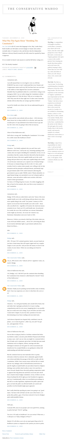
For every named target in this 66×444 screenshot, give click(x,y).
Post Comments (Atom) (16, 438)
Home (31, 434)
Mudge (9, 145)
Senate (20, 69)
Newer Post (5, 434)
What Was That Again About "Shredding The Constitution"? (20, 42)
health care (12, 69)
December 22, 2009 (15, 110)
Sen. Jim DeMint (7, 46)
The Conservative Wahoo (33, 8)
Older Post (42, 434)
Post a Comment (7, 431)
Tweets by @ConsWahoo (22, 434)
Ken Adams (10, 115)
